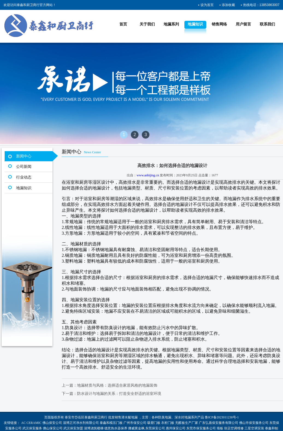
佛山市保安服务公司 (254, 423)
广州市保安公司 (134, 423)
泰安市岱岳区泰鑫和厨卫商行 (86, 417)
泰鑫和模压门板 (111, 423)
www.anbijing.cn (148, 175)
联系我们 (267, 24)
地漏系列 (171, 24)
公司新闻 (23, 167)
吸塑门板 (153, 423)
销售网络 (219, 24)
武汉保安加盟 (73, 428)
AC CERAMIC (31, 423)
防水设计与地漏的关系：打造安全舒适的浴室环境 (119, 394)
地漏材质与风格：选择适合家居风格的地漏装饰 (117, 385)
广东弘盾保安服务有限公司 (218, 423)
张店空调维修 (234, 428)
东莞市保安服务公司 (201, 428)
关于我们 (147, 24)
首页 (123, 24)
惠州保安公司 (175, 428)
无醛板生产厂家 (186, 423)
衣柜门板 (167, 423)
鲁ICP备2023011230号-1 (222, 417)
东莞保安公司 (155, 428)
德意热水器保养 (115, 428)
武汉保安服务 (32, 428)
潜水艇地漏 (129, 417)
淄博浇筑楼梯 (94, 428)
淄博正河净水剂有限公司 (81, 423)
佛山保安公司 (52, 423)
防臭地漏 (164, 417)
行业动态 (23, 177)
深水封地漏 (183, 417)
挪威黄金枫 (136, 428)
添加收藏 (228, 5)
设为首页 (207, 5)
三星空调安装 (254, 428)
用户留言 (243, 24)
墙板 (220, 428)
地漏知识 (195, 24)
